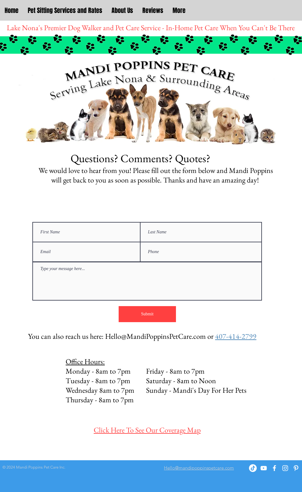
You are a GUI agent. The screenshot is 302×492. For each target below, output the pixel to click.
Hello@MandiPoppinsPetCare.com (155, 336)
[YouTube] (263, 468)
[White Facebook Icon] (274, 468)
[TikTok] (253, 468)
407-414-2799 (235, 336)
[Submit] (147, 314)
